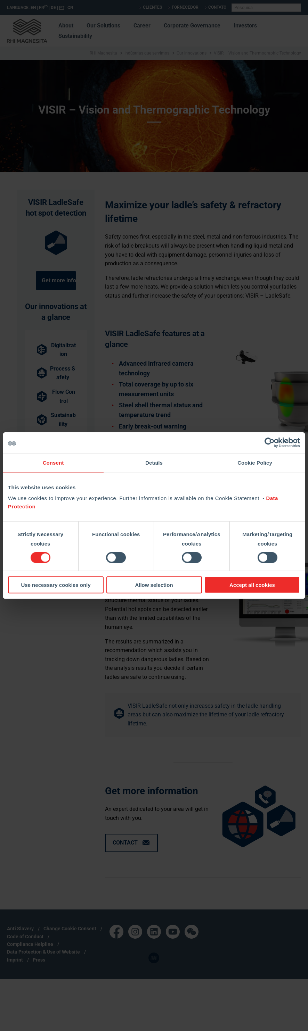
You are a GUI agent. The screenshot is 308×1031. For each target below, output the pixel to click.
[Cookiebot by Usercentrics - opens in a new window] (269, 442)
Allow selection (154, 585)
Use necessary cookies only (55, 585)
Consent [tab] (53, 462)
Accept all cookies (252, 585)
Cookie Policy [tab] (254, 462)
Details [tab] (154, 462)
